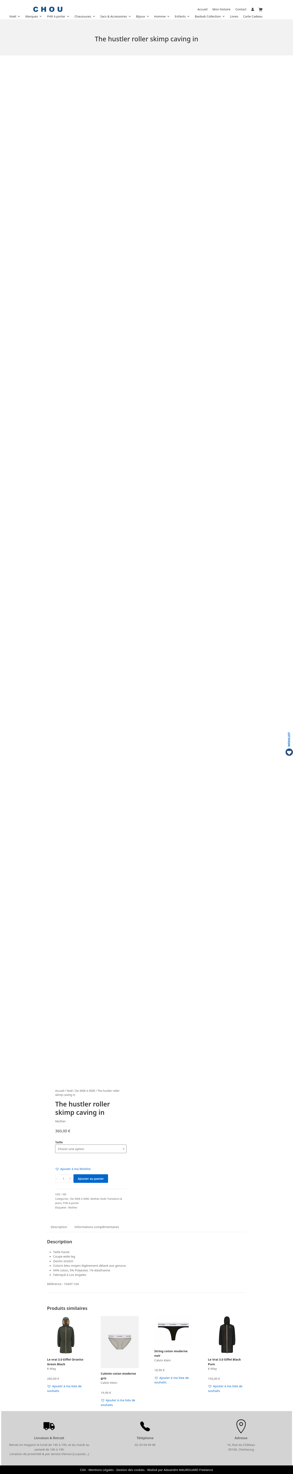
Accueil (59, 1091)
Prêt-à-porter (71, 1203)
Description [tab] (59, 1227)
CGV (83, 1470)
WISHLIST (288, 739)
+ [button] (70, 1179)
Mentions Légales (101, 1470)
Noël (70, 1091)
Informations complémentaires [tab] (96, 1227)
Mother (94, 1199)
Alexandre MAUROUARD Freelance (188, 1470)
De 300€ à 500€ (85, 1091)
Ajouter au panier (91, 1179)
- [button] (57, 1179)
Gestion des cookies (130, 1470)
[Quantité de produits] (63, 1178)
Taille (59, 1142)
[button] (73, 1169)
